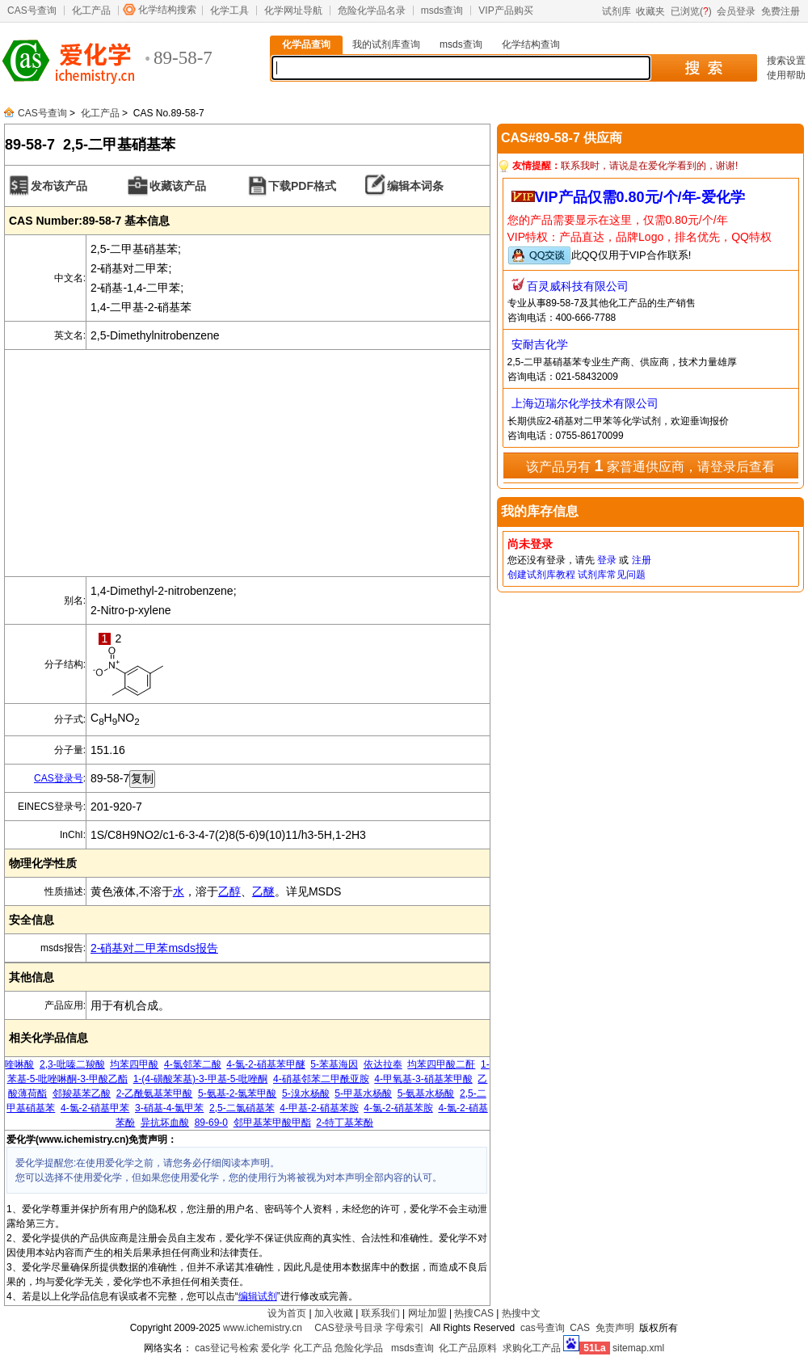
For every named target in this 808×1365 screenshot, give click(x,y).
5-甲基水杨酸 (363, 1093)
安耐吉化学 (539, 344)
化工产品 (91, 10)
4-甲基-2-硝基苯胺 (319, 1108)
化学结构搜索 (167, 9)
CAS (580, 1327)
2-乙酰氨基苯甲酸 (154, 1093)
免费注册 (780, 11)
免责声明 (614, 1327)
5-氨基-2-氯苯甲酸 (237, 1093)
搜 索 (703, 68)
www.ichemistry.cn (262, 1327)
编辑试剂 (257, 1296)
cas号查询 (542, 1327)
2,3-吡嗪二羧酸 (72, 1064)
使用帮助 (786, 75)
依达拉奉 (383, 1064)
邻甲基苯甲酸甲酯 (272, 1122)
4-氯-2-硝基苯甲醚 (265, 1064)
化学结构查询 (531, 44)
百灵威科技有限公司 (578, 286)
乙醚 (263, 891)
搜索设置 (786, 60)
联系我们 (380, 1313)
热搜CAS (474, 1313)
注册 (641, 560)
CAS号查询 (32, 10)
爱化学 (275, 1348)
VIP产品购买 (505, 10)
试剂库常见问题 (612, 574)
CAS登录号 (58, 778)
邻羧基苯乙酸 (82, 1093)
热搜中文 (521, 1313)
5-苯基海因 (334, 1064)
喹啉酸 (19, 1064)
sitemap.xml (638, 1348)
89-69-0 (211, 1122)
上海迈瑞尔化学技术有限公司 (585, 403)
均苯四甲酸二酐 (441, 1064)
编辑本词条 (415, 185)
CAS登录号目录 (348, 1327)
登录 (607, 560)
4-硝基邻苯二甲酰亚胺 (321, 1079)
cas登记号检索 (227, 1348)
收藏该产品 (177, 185)
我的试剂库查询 (386, 44)
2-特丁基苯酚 (344, 1122)
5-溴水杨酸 (306, 1093)
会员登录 (736, 11)
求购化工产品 (532, 1348)
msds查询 (442, 10)
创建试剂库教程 (541, 574)
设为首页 (286, 1313)
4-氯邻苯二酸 (192, 1064)
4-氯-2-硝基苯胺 (398, 1108)
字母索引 (404, 1327)
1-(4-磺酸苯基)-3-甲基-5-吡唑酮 (200, 1079)
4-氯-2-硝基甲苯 (95, 1108)
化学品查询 (306, 44)
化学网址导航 (293, 10)
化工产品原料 (468, 1348)
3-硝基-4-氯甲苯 (169, 1108)
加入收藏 (333, 1313)
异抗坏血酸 (165, 1122)
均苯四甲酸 (134, 1064)
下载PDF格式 (302, 185)
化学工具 (229, 10)
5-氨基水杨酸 (426, 1093)
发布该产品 (59, 185)
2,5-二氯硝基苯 (242, 1108)
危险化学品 (359, 1348)
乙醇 (229, 891)
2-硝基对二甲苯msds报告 (154, 948)
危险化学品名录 (372, 10)
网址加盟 (427, 1313)
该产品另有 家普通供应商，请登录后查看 (650, 465)
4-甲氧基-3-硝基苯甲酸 (423, 1079)
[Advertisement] (247, 463)
